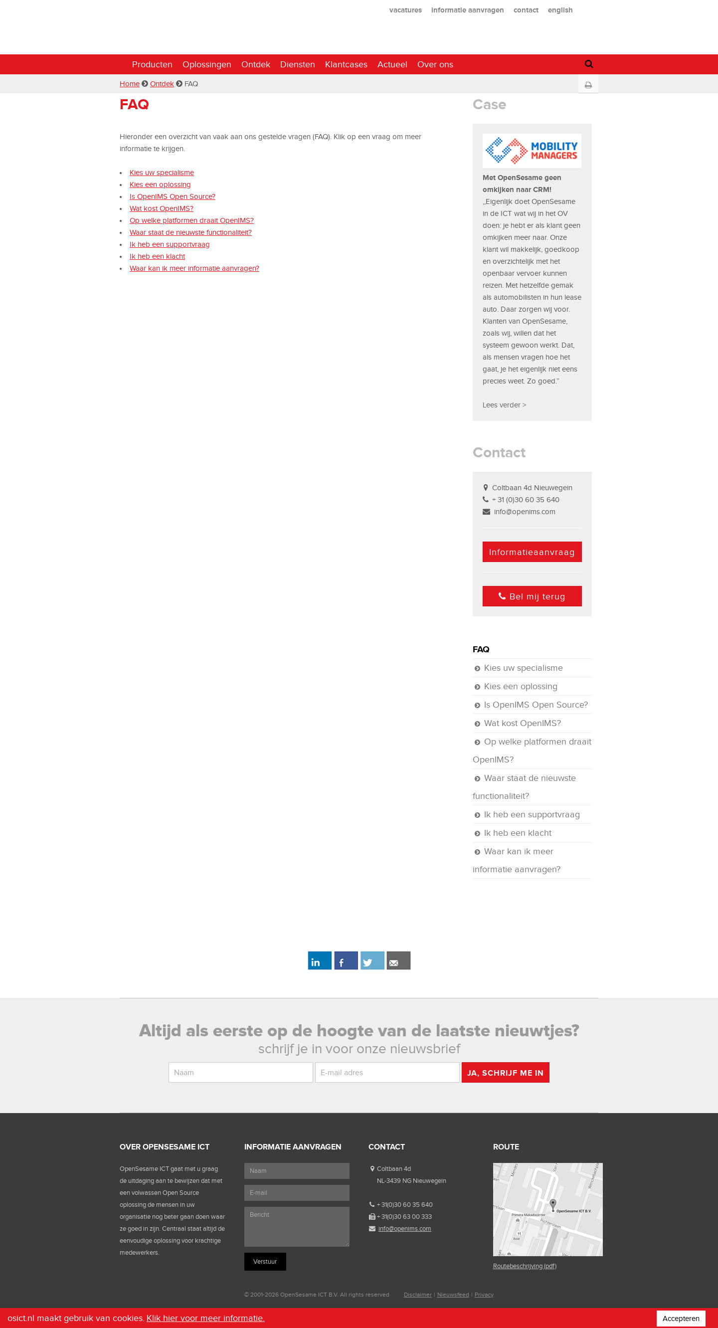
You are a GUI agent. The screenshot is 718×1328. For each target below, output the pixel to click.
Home (130, 84)
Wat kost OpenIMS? (161, 208)
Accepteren (681, 1319)
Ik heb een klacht (157, 256)
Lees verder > (504, 405)
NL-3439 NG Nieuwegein (411, 1180)
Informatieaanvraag (532, 552)
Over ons (435, 64)
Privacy (484, 1294)
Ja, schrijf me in (505, 1073)
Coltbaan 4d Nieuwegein (532, 488)
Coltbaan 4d (394, 1168)
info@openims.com (524, 512)
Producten (152, 64)
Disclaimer (418, 1294)
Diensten (297, 64)
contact (526, 9)
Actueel (392, 64)
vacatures (405, 9)
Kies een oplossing (160, 185)
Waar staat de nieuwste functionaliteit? (191, 232)
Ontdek (255, 64)
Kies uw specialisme (162, 173)
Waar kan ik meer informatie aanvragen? (194, 268)
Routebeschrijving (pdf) (524, 1266)
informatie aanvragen (467, 9)
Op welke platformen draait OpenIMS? (192, 220)
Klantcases (346, 64)
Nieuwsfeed (453, 1294)
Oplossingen (206, 64)
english (560, 9)
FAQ (481, 649)
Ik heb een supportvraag (170, 244)
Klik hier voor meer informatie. (206, 1318)
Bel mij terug (532, 596)
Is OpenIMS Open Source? (172, 196)
